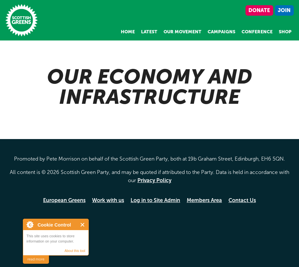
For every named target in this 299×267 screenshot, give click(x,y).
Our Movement (182, 32)
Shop (285, 32)
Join (284, 10)
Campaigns (221, 32)
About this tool (75, 251)
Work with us (108, 200)
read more (35, 259)
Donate (259, 10)
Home (128, 32)
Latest (149, 32)
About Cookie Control (29, 224)
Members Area (204, 200)
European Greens (64, 200)
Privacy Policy (154, 180)
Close (83, 225)
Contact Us (242, 200)
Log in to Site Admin (155, 200)
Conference (257, 32)
